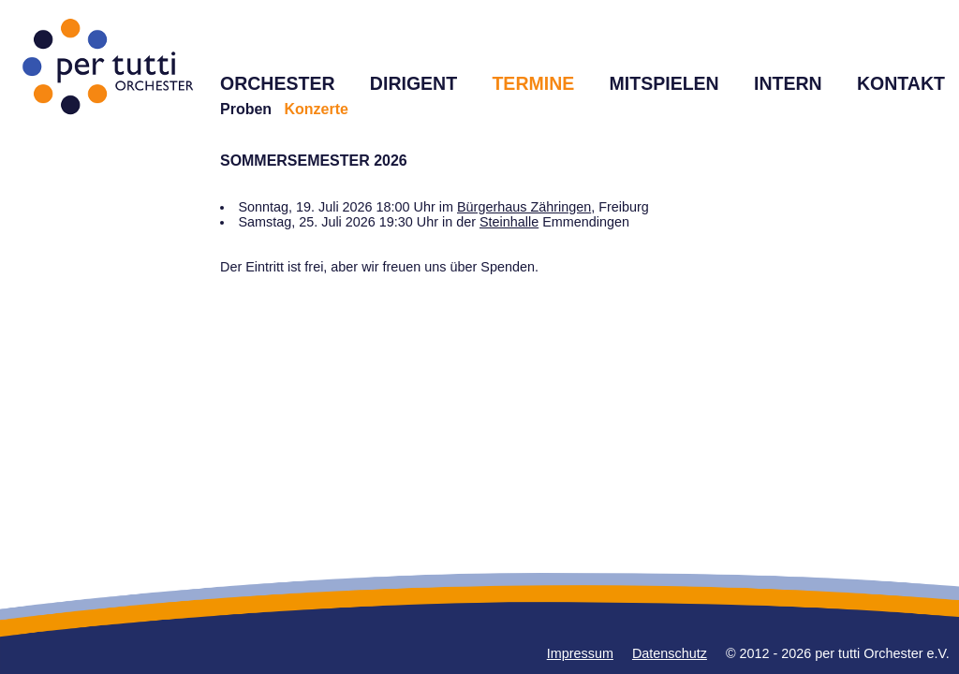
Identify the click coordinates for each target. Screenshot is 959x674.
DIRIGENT (413, 83)
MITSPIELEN (664, 83)
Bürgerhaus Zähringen (524, 206)
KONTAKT (901, 83)
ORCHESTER (277, 83)
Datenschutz (669, 653)
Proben (246, 109)
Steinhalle (509, 221)
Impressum (580, 653)
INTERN (788, 83)
